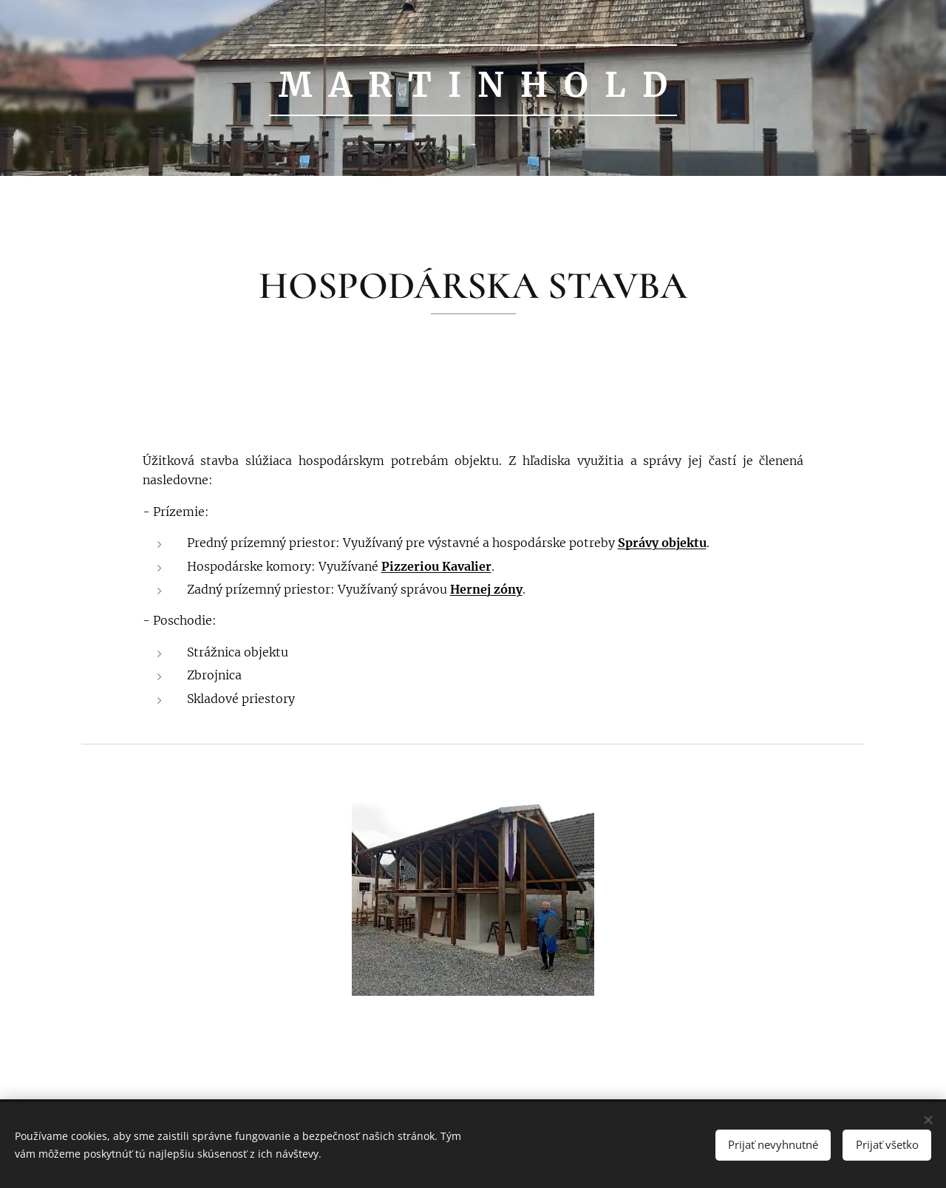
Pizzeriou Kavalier (436, 566)
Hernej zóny (486, 589)
